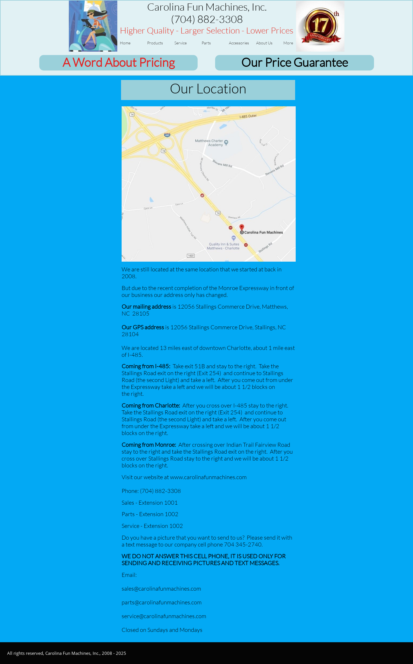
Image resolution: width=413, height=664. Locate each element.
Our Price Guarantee (294, 62)
